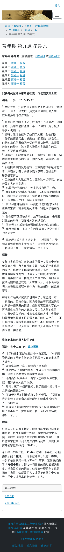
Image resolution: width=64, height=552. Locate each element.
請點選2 (54, 56)
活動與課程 (42, 26)
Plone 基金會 (14, 528)
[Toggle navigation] (57, 15)
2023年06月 (12, 503)
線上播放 (33, 346)
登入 (57, 5)
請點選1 (40, 56)
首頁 (7, 26)
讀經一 (15, 63)
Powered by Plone (32, 539)
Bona (28, 26)
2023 (27, 30)
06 (35, 30)
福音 (22, 63)
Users (17, 26)
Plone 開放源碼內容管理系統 (25, 523)
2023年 (9, 496)
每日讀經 (14, 30)
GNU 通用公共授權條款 (29, 532)
